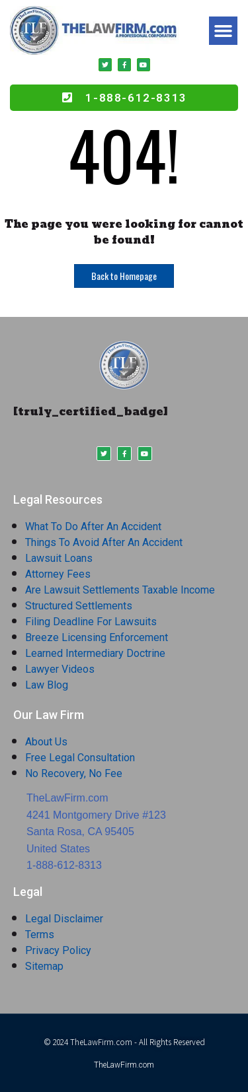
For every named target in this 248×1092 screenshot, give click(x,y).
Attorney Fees (58, 574)
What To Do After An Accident (93, 526)
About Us (46, 741)
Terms (39, 934)
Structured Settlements (78, 605)
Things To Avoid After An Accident (104, 542)
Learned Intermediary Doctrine (95, 653)
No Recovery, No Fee (73, 773)
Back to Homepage (124, 276)
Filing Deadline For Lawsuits (91, 621)
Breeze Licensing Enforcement (96, 637)
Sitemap (44, 966)
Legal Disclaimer (64, 918)
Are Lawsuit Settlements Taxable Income (120, 590)
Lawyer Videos (60, 669)
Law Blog (46, 685)
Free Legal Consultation (80, 757)
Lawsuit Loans (59, 558)
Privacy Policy (58, 950)
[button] (223, 31)
